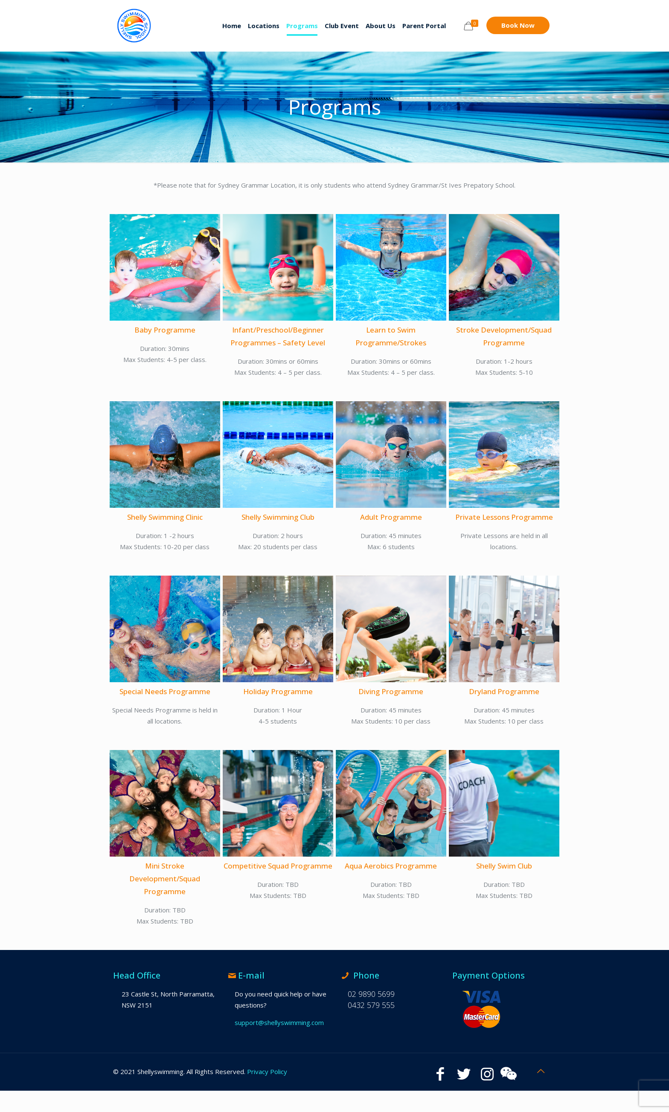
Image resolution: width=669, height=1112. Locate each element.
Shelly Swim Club (504, 866)
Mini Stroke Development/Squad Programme (164, 878)
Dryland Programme (504, 691)
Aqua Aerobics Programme (391, 866)
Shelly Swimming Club (277, 517)
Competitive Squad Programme (278, 866)
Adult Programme (391, 517)
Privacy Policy (267, 1071)
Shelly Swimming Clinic (165, 517)
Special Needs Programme (164, 691)
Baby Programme (164, 330)
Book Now (518, 25)
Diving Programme (390, 691)
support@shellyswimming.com (279, 1022)
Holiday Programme (278, 691)
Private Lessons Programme (504, 517)
